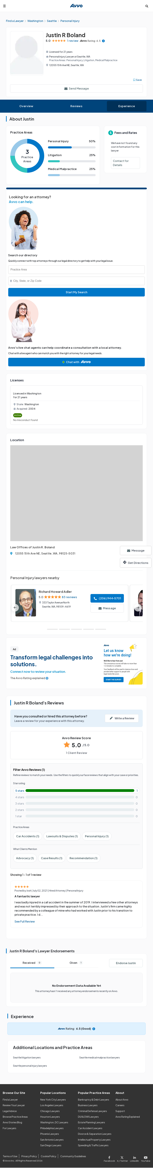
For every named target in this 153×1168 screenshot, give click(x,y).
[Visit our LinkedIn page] (134, 1158)
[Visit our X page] (122, 1158)
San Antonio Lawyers (52, 1139)
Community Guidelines (73, 1156)
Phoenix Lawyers (49, 1134)
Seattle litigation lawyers (27, 1057)
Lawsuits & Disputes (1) (62, 836)
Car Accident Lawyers (90, 1128)
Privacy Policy (29, 1156)
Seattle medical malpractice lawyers (99, 1057)
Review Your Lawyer (14, 1105)
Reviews (76, 106)
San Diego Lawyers (50, 1145)
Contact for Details (121, 163)
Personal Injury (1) (97, 836)
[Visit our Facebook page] (110, 1158)
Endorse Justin (126, 963)
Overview (26, 106)
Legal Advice (10, 1111)
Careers (119, 1105)
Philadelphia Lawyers (52, 1128)
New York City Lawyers (53, 1099)
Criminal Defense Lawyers (92, 1111)
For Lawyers (9, 1128)
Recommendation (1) (83, 858)
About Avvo (121, 1099)
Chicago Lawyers (50, 1111)
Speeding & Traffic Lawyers (93, 1145)
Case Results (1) (51, 858)
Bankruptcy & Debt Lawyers (93, 1099)
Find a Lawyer (10, 1099)
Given (76, 963)
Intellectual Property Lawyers (94, 1139)
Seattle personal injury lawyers (30, 1065)
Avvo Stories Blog (12, 1122)
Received (32, 963)
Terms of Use (10, 1156)
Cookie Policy (48, 1156)
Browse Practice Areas (15, 1116)
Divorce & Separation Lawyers (94, 1134)
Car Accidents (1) (27, 836)
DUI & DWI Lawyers (88, 1116)
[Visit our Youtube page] (145, 1158)
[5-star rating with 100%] (76, 790)
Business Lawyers (87, 1105)
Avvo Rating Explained (127, 1116)
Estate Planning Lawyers (91, 1122)
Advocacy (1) (25, 858)
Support (120, 1111)
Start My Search (76, 292)
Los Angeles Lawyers (51, 1105)
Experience (126, 106)
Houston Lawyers (50, 1116)
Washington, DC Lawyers (54, 1122)
